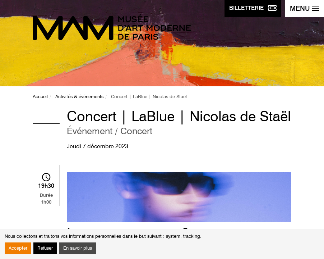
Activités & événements (79, 97)
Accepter (18, 248)
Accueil (40, 97)
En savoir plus (77, 248)
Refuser (45, 248)
